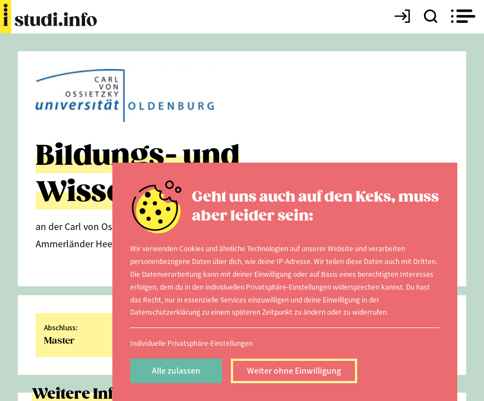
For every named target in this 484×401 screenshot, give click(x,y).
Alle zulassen (176, 370)
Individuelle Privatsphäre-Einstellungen (191, 343)
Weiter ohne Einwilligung (294, 370)
